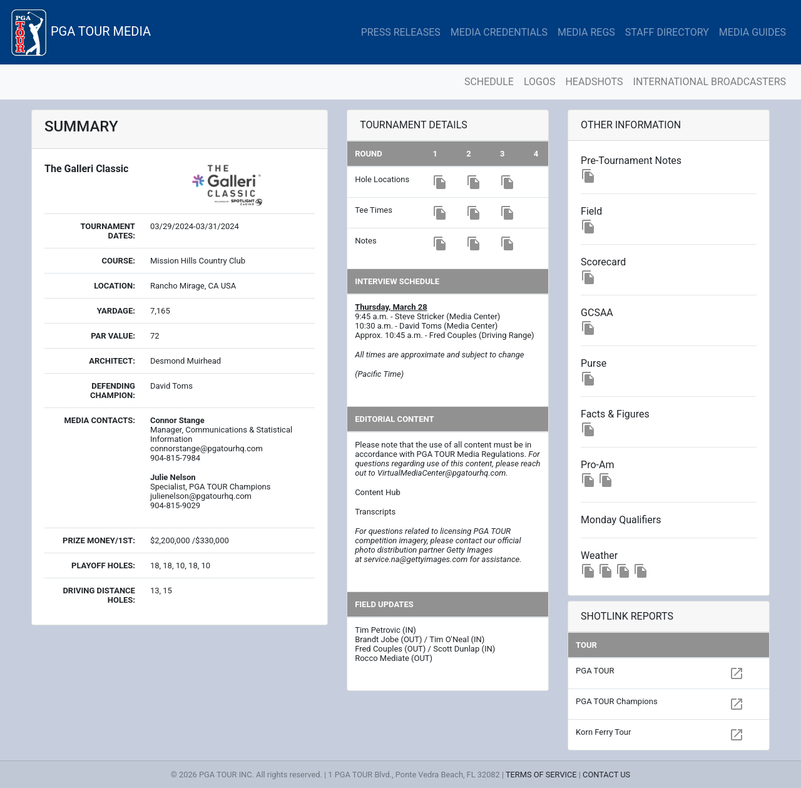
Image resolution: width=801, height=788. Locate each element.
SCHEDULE (489, 82)
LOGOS (540, 82)
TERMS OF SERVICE (541, 774)
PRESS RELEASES (401, 32)
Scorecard (603, 262)
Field (591, 211)
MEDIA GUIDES (752, 32)
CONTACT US (606, 774)
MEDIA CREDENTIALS (499, 32)
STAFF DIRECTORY (667, 32)
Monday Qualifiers (621, 520)
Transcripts (375, 511)
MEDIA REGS (586, 32)
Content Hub (377, 492)
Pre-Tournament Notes (631, 160)
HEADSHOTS (594, 82)
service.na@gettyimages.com (415, 559)
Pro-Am (597, 465)
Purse (593, 363)
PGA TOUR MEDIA (80, 32)
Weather (599, 555)
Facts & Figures (615, 414)
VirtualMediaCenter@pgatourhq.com (441, 473)
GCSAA (597, 313)
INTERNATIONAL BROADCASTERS (709, 82)
